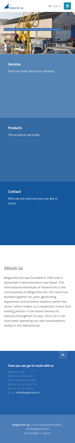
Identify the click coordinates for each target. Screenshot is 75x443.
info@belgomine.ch (27, 392)
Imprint (46, 433)
